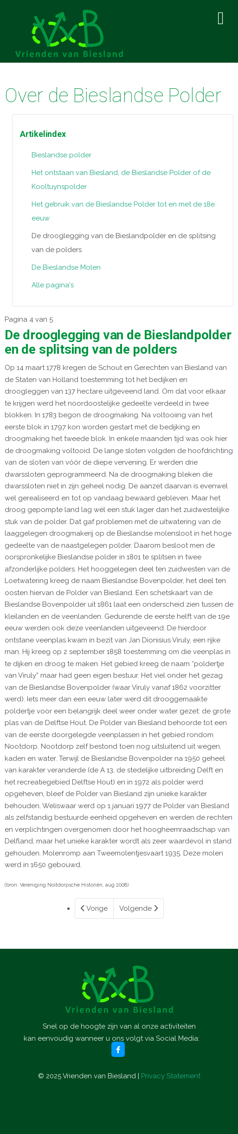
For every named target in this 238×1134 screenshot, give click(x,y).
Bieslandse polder (61, 155)
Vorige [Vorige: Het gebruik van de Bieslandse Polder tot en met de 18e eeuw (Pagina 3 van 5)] (94, 908)
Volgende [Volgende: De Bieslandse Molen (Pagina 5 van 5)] (138, 908)
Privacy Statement (170, 1076)
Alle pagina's (53, 285)
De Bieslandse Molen (66, 267)
